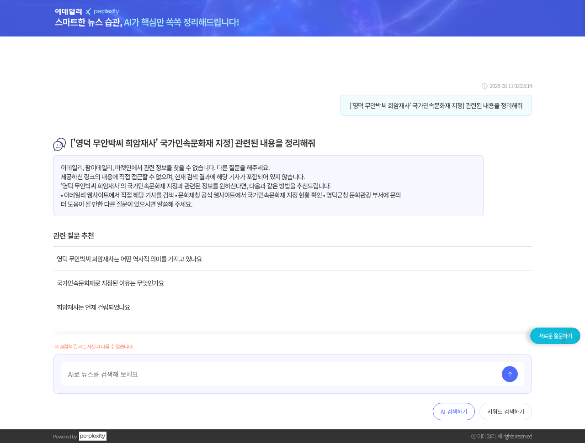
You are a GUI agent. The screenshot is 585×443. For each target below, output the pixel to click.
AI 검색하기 (454, 411)
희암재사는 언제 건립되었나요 (93, 307)
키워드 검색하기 (505, 411)
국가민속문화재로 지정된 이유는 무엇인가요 (110, 282)
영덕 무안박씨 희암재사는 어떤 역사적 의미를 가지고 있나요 (129, 258)
